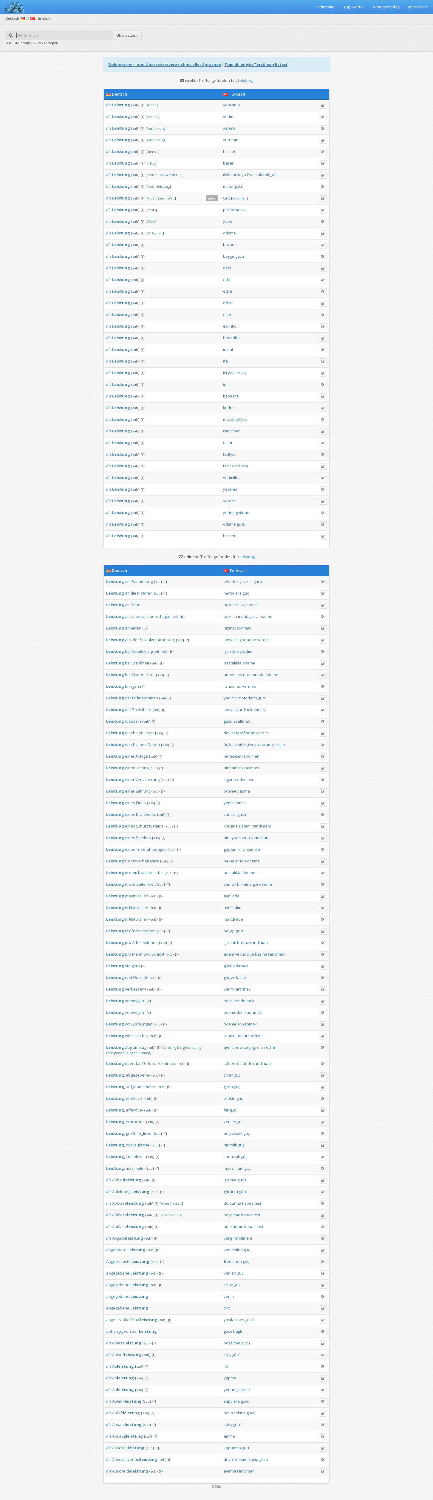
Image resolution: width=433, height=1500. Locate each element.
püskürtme (233, 1226)
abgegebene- (138, 1075)
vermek (249, 686)
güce (228, 1331)
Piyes (252, 174)
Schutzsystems (149, 826)
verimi (229, 989)
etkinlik (229, 326)
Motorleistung (158, 186)
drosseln (133, 721)
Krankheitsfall (150, 872)
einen (141, 744)
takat (227, 442)
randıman (232, 431)
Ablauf (126, 1354)
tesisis (235, 756)
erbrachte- (135, 1121)
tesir (227, 466)
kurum (265, 744)
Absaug (127, 1436)
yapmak (249, 1024)
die (108, 105)
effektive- (134, 1098)
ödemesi (258, 709)
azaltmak (241, 721)
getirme (242, 512)
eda (226, 279)
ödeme (229, 233)
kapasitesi (251, 1203)
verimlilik (231, 477)
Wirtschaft (155, 233)
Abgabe (127, 1238)
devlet (229, 733)
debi (227, 268)
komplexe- (135, 1156)
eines (130, 802)
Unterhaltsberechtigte (150, 616)
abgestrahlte (117, 1319)
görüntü (231, 1191)
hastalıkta (233, 663)
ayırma (230, 1471)
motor (228, 186)
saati (231, 942)
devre (229, 1459)
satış (228, 1424)
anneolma (233, 674)
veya (241, 174)
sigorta (230, 779)
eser (227, 314)
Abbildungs (130, 1191)
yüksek (235, 1133)
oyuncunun (239, 837)
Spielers (143, 837)
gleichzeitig (192, 1047)
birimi (236, 849)
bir (240, 744)
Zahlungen (142, 1024)
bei (128, 651)
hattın (234, 767)
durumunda (254, 674)
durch (130, 733)
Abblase (128, 1203)
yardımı (279, 744)
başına (243, 942)
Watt (171, 198)
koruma (231, 826)
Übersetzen (127, 35)
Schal (143, 1319)
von (128, 1024)
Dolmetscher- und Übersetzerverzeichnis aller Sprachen (164, 64)
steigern (132, 965)
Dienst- (152, 151)
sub (135, 105)
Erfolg (151, 163)
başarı (228, 163)
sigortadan (246, 639)
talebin (230, 1063)
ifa (225, 361)
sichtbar (141, 1035)
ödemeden (234, 1012)
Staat (149, 733)
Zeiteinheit (146, 884)
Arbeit (152, 105)
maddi (229, 919)
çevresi (246, 581)
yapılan (229, 105)
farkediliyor (252, 1035)
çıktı (227, 1308)
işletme (230, 1180)
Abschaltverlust (134, 1459)
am (128, 581)
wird (129, 1035)
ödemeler (232, 1024)
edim (227, 291)
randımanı (251, 756)
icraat (228, 349)
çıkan (228, 1075)
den (139, 733)
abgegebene (117, 1273)
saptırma (232, 1401)
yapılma (230, 489)
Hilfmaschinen (145, 698)
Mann (137, 954)
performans (234, 209)
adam (229, 954)
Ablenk (127, 1401)
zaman (230, 884)
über (129, 1063)
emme (229, 1436)
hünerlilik (231, 337)
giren (228, 1086)
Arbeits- (153, 116)
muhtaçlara (248, 616)
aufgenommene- (141, 1086)
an (127, 593)
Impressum (418, 7)
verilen (230, 1121)
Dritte (135, 604)
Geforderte (152, 1063)
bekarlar (231, 861)
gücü (239, 186)
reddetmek (244, 1000)
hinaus (170, 1063)
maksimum (233, 1168)
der (136, 639)
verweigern (135, 1000)
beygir (228, 256)
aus (128, 639)
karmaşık (232, 1156)
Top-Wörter (354, 7)
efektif (230, 1098)
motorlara (233, 593)
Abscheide (130, 1471)
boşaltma (232, 1214)
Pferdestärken (142, 931)
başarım (230, 244)
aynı (227, 1047)
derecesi (240, 466)
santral (230, 814)
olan (261, 1047)
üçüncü (230, 604)
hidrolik (230, 1145)
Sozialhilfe (141, 709)
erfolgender (116, 1053)
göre (257, 884)
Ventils (175, 1215)
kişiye (243, 604)
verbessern (135, 989)
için (243, 861)
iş (238, 105)
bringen (132, 686)
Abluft (126, 1412)
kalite (241, 977)
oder (173, 175)
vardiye (247, 954)
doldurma (232, 1203)
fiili (226, 1110)
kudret (229, 407)
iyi (225, 372)
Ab (123, 1366)
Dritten (154, 744)
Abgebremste (118, 1261)
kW (166, 175)
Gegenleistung (138, 1053)
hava (228, 1412)
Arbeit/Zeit (155, 198)
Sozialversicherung (157, 639)
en (226, 1133)
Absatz (127, 1424)
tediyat (229, 454)
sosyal (230, 639)
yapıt (227, 221)
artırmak (240, 965)
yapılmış (235, 372)
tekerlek (231, 581)
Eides (141, 802)
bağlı (237, 1331)
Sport (151, 210)
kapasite (231, 396)
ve (237, 954)
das (137, 1063)
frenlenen (233, 1261)
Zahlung (142, 791)
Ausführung (156, 128)
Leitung (142, 767)
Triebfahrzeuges (151, 849)
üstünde (244, 1063)
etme (240, 802)
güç (274, 174)
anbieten (133, 628)
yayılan (230, 1319)
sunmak (244, 628)
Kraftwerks (146, 814)
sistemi (245, 826)
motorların (247, 698)
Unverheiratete (145, 861)
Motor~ (153, 175)
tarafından (245, 733)
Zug (128, 1047)
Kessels (176, 1203)
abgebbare (116, 1249)
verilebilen (233, 1249)
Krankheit (140, 663)
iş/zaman (239, 198)
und (147, 954)
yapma (229, 128)
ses (241, 1319)
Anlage (141, 756)
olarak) (264, 174)
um (135, 1047)
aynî (227, 896)
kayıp (253, 1459)
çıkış (227, 1354)
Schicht (157, 954)
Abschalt (128, 1447)
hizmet (229, 151)
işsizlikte (231, 651)
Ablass (126, 1343)
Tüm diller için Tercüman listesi (256, 64)
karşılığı (249, 1047)
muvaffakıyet (235, 419)
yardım (229, 500)
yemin (229, 802)
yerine (229, 512)
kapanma (232, 1447)
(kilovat (229, 174)
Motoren (145, 593)
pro (128, 942)
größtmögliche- (139, 1133)
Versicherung (147, 779)
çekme (240, 1412)
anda (237, 1047)
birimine (244, 884)
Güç (226, 198)
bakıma (230, 616)
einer (129, 756)
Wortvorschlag (386, 7)
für (127, 861)
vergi (228, 1238)
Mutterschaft (143, 674)
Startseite (326, 7)
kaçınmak (253, 1012)
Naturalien (138, 896)
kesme (241, 1459)
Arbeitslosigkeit (145, 651)
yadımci (230, 698)
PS (180, 175)
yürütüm (230, 139)
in (161, 175)
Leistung (169, 1047)
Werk (151, 221)
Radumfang (142, 581)
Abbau (126, 1180)
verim (228, 116)
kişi (246, 744)
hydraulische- (138, 1145)
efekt (228, 302)
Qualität (140, 977)
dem (133, 872)
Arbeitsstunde (145, 942)
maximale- (135, 1168)
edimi (228, 1000)
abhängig (114, 1331)
